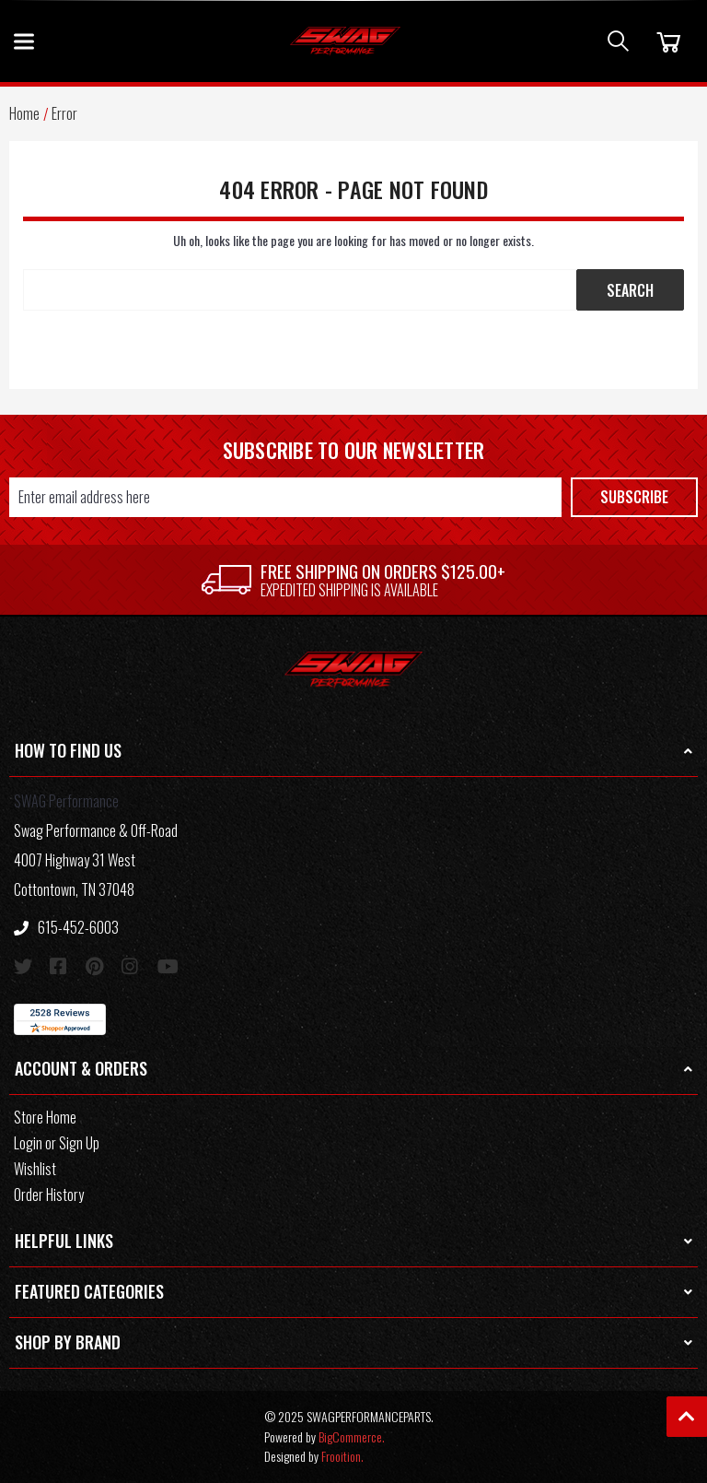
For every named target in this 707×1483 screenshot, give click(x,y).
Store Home (45, 1117)
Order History (49, 1194)
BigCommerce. (352, 1436)
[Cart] (666, 41)
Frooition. (342, 1455)
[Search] (618, 41)
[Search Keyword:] (299, 289)
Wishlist (35, 1169)
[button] (353, 751)
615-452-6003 (66, 927)
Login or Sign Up (56, 1143)
